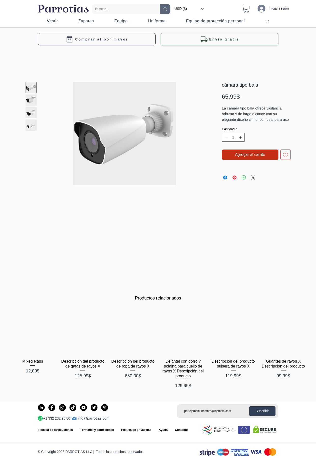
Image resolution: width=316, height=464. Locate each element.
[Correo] (74, 418)
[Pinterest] (104, 407)
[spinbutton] (233, 137)
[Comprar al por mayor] (97, 39)
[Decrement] (226, 137)
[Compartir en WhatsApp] (244, 177)
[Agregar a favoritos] (285, 155)
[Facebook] (51, 407)
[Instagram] (62, 407)
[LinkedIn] (41, 407)
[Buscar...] (122, 9)
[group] (158, 349)
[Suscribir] (262, 411)
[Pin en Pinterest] (234, 177)
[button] (189, 9)
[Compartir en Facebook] (225, 177)
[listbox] (189, 9)
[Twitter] (94, 407)
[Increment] (241, 137)
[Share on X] (253, 177)
